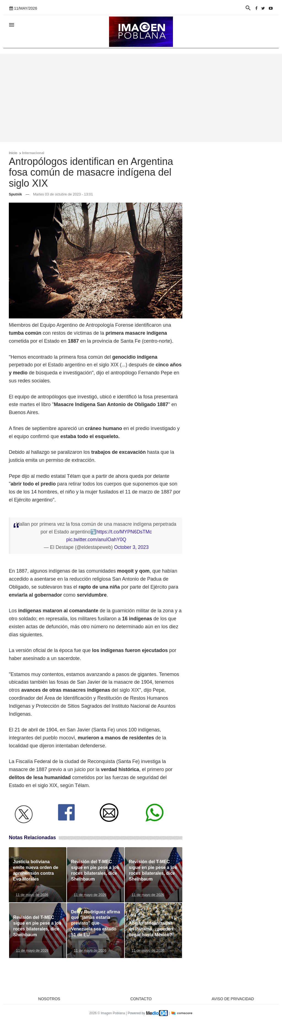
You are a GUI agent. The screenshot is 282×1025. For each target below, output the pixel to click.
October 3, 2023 (131, 547)
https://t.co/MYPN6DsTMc (124, 532)
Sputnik (15, 194)
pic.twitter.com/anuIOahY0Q (96, 539)
